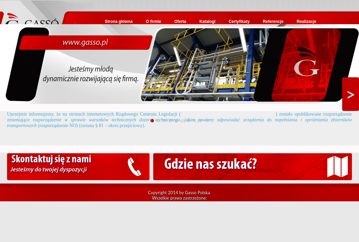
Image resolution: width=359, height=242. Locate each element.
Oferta (180, 21)
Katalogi (207, 21)
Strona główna (119, 21)
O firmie (153, 21)
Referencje (273, 21)
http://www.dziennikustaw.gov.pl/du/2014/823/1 (228, 114)
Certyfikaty (239, 21)
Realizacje (306, 21)
